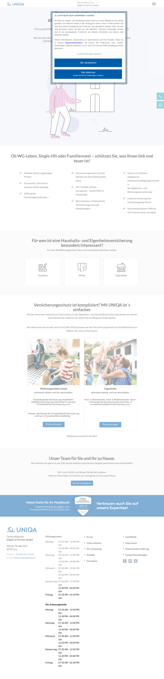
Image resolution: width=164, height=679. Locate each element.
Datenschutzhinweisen (74, 43)
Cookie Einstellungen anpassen (89, 54)
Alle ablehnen (88, 73)
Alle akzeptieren (88, 62)
